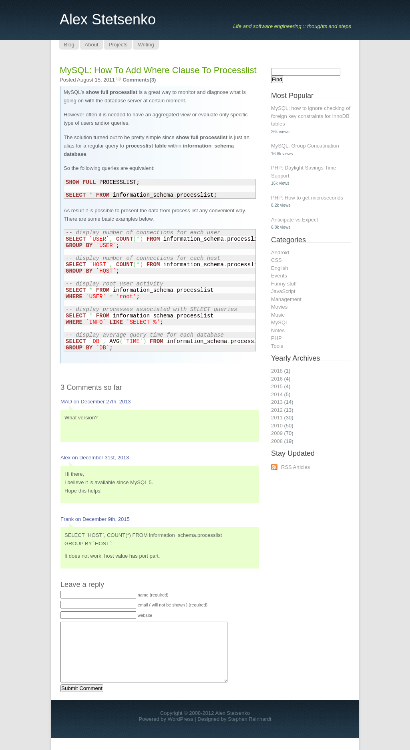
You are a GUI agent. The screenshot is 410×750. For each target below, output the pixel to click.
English (279, 268)
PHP (276, 338)
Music (278, 315)
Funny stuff (284, 284)
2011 (277, 418)
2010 (277, 426)
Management (286, 299)
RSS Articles (295, 467)
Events (279, 276)
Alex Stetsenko (108, 19)
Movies (279, 307)
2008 (277, 441)
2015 (277, 386)
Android (280, 252)
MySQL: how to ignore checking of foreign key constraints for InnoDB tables (310, 116)
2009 (277, 433)
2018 (277, 371)
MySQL (279, 322)
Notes (278, 330)
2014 (277, 394)
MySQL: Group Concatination (305, 146)
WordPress (180, 731)
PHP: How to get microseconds (307, 198)
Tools (277, 346)
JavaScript (283, 291)
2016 (277, 379)
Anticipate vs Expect (294, 220)
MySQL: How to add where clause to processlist (158, 70)
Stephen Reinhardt (249, 731)
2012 (277, 410)
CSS (276, 260)
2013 (277, 402)
